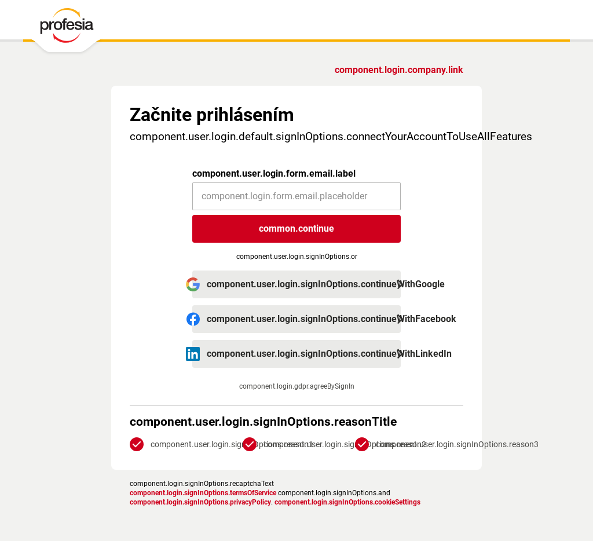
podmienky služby (269, 481)
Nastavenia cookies (330, 481)
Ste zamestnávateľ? (421, 69)
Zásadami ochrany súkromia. (322, 357)
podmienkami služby (322, 347)
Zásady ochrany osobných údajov (181, 481)
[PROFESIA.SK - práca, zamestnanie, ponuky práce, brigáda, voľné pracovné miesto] (66, 28)
